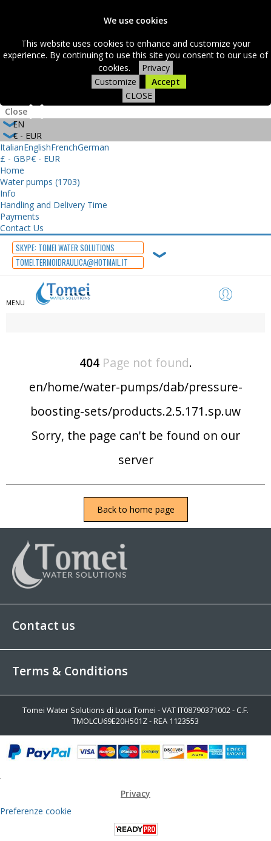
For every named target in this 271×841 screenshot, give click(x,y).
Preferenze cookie (36, 811)
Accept (166, 81)
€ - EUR (45, 158)
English (37, 147)
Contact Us (22, 228)
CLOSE (138, 95)
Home (12, 170)
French (64, 147)
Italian (12, 147)
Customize (115, 81)
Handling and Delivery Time (53, 205)
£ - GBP (15, 158)
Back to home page (136, 509)
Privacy (156, 67)
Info (8, 193)
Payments (19, 216)
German (93, 147)
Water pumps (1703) (40, 181)
